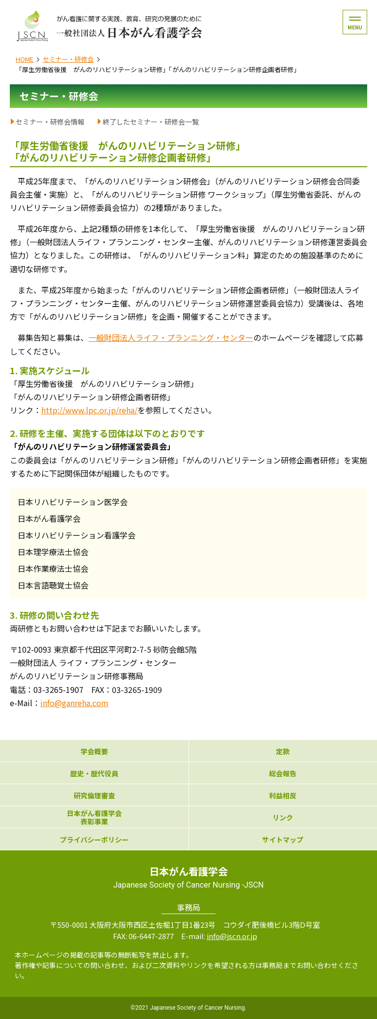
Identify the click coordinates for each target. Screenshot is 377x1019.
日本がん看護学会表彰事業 (94, 817)
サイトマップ (282, 840)
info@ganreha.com (74, 703)
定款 (283, 751)
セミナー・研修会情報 (50, 122)
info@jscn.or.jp (232, 936)
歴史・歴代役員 (94, 773)
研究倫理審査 (94, 795)
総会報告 (282, 773)
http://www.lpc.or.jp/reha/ (89, 410)
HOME (24, 59)
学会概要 (94, 751)
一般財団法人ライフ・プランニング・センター (170, 337)
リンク (282, 818)
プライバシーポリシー (94, 840)
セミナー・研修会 (68, 59)
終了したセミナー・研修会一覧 (151, 122)
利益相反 (282, 795)
